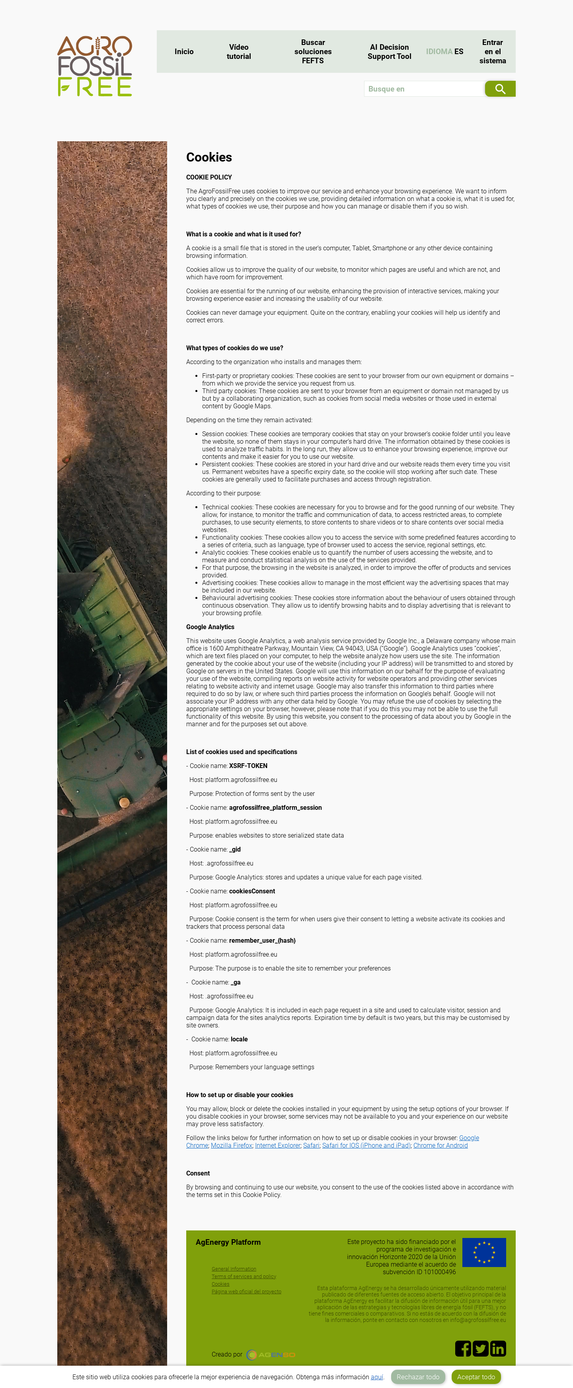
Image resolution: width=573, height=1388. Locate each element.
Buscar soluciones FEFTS (313, 51)
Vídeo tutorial (239, 52)
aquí (377, 1377)
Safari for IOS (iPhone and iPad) (366, 1145)
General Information (234, 1269)
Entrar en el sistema (492, 51)
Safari (311, 1145)
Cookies (221, 1284)
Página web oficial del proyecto (246, 1291)
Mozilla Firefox (231, 1145)
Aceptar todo (476, 1377)
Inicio (184, 51)
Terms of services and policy (244, 1276)
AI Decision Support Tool (389, 52)
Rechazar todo (418, 1377)
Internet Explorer (277, 1145)
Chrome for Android (440, 1145)
